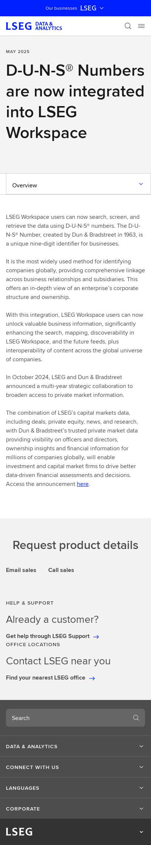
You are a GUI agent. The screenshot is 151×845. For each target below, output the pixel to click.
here (83, 484)
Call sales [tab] (61, 570)
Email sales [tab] (21, 570)
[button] (75, 746)
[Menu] (141, 26)
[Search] (128, 26)
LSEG (92, 8)
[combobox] (66, 718)
